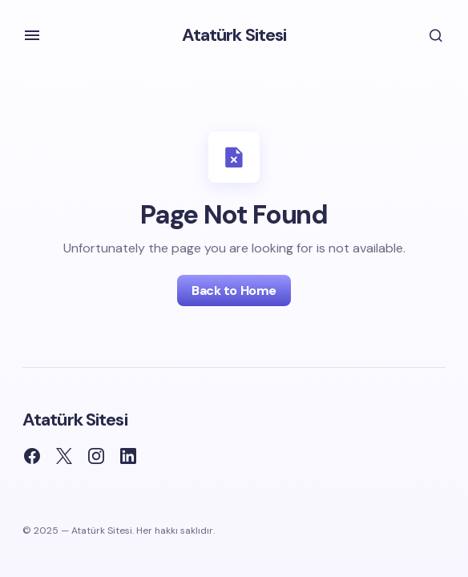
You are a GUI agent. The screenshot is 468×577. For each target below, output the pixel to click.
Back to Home (234, 290)
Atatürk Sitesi (234, 34)
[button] (32, 35)
